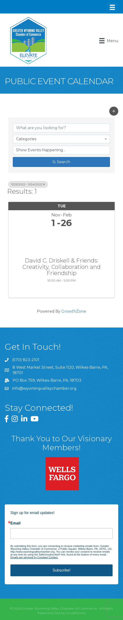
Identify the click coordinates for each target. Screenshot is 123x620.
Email (15, 523)
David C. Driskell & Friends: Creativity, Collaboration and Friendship (61, 267)
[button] (113, 111)
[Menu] (112, 7)
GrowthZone (73, 311)
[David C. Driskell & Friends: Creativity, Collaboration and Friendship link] (61, 242)
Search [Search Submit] (61, 162)
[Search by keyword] (61, 127)
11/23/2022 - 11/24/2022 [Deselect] (28, 184)
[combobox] (61, 139)
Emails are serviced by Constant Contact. (34, 557)
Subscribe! (62, 570)
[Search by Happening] (61, 150)
